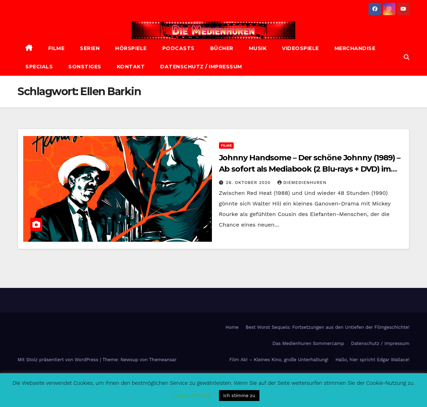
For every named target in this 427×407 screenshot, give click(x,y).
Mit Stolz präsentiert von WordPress (59, 359)
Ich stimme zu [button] (239, 395)
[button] (406, 57)
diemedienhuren (302, 182)
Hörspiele (131, 48)
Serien (90, 48)
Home (232, 327)
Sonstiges (84, 66)
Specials (39, 66)
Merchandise (355, 48)
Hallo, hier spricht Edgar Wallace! (372, 359)
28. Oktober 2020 (249, 182)
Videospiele (300, 48)
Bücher (221, 48)
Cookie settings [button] (191, 395)
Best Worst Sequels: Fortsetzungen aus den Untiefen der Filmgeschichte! (327, 327)
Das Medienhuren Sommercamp (308, 343)
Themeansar (163, 359)
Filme (56, 48)
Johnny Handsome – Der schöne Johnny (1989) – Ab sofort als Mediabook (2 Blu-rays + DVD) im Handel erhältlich (310, 169)
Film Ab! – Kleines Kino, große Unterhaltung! (279, 359)
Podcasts (178, 48)
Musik (258, 48)
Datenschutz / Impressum (201, 66)
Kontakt (131, 66)
